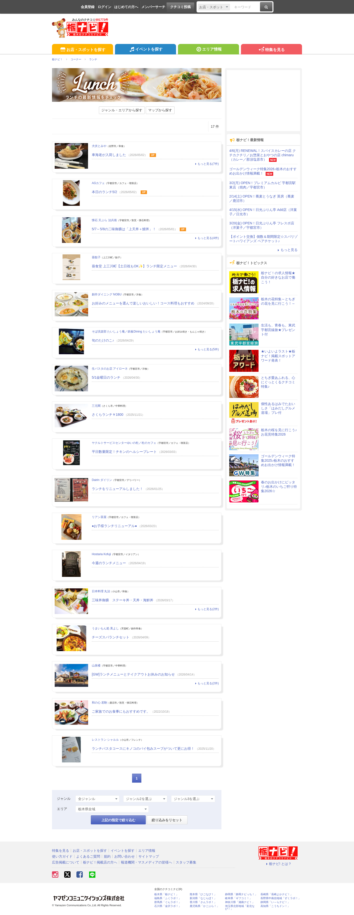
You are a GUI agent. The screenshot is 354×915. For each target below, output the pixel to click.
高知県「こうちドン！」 (275, 906)
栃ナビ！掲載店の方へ (100, 862)
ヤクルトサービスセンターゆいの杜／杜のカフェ (124, 443)
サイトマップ (148, 856)
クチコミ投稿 (180, 7)
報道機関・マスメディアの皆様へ (146, 862)
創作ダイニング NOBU (107, 294)
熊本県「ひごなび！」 (203, 894)
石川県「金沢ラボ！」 (167, 906)
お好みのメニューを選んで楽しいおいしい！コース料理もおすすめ (143, 303)
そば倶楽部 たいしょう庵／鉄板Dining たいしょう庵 (126, 331)
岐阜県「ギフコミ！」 (238, 898)
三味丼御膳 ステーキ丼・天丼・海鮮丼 (122, 600)
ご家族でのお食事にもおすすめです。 (121, 711)
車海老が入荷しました (109, 155)
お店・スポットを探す (82, 49)
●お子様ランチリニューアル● (114, 526)
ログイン (104, 7)
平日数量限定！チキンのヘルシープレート (124, 452)
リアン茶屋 (99, 517)
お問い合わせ (124, 856)
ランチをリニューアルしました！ (117, 489)
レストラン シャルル (105, 739)
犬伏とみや (99, 146)
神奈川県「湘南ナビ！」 (240, 902)
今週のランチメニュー (109, 563)
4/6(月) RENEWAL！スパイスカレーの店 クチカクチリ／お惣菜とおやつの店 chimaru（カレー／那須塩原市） (262, 155)
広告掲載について (65, 862)
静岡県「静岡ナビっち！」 (241, 894)
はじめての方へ (126, 7)
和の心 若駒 (99, 702)
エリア (62, 809)
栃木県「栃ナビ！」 (166, 894)
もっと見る (287, 250)
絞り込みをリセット (167, 820)
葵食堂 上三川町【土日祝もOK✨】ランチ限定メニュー (134, 266)
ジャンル (64, 799)
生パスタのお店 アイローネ (110, 368)
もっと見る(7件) (206, 164)
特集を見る (271, 49)
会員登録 (87, 7)
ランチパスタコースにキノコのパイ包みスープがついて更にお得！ (143, 748)
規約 (107, 856)
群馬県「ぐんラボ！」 (167, 902)
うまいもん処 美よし (105, 628)
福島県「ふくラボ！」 (167, 898)
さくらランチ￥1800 (107, 414)
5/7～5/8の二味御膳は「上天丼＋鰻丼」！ (124, 229)
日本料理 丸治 (101, 591)
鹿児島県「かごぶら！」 (204, 906)
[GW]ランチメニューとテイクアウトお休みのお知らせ (133, 674)
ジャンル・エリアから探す (121, 110)
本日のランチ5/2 (104, 192)
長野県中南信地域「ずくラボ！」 (280, 898)
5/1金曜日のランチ (106, 377)
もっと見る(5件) (206, 349)
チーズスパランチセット (110, 637)
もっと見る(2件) (206, 609)
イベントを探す (145, 49)
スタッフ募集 (186, 862)
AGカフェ (98, 183)
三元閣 (96, 405)
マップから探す (160, 110)
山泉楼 (96, 665)
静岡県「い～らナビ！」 (275, 902)
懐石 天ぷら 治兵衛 (104, 220)
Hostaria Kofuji (101, 554)
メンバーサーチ (153, 7)
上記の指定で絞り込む (118, 820)
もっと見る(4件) (206, 238)
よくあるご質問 (88, 856)
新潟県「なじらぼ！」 (203, 898)
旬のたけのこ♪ (103, 340)
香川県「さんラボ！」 (203, 902)
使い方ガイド (62, 856)
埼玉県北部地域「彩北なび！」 (240, 907)
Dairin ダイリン (102, 480)
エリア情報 (208, 49)
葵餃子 (96, 257)
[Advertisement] (263, 100)
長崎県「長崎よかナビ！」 (276, 894)
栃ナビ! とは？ (278, 864)
